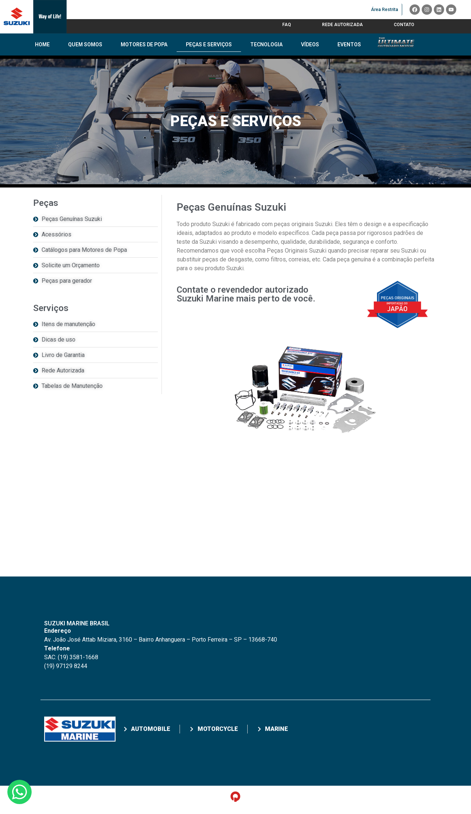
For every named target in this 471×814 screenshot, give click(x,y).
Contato (404, 24)
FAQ (286, 24)
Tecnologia (266, 44)
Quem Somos (85, 44)
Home (42, 44)
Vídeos (310, 44)
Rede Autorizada (342, 24)
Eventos (349, 44)
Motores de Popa (144, 44)
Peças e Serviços (209, 44)
